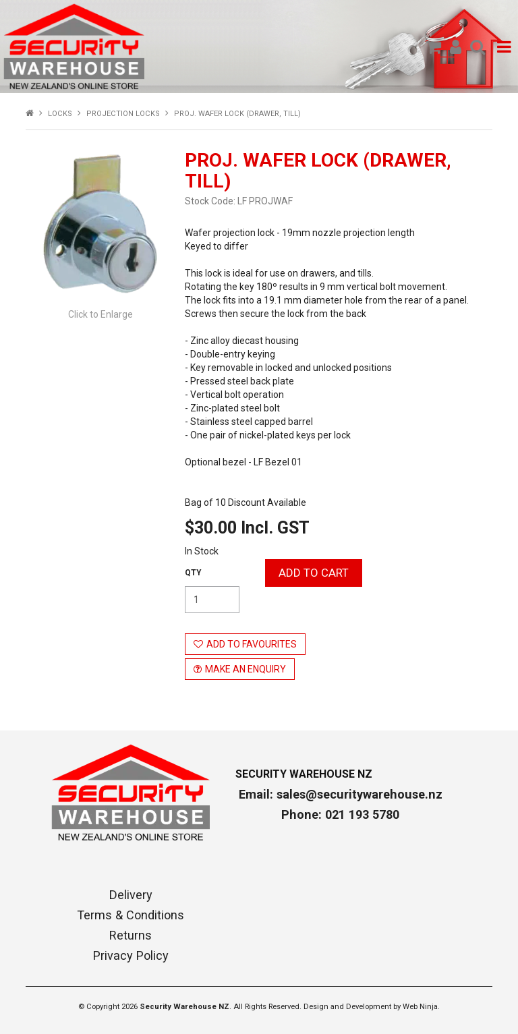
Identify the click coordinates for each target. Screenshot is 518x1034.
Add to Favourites (251, 644)
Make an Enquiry (245, 669)
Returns (130, 935)
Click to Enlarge (100, 314)
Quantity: (193, 572)
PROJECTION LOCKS (123, 113)
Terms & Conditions (130, 915)
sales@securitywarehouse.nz (359, 794)
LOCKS (60, 113)
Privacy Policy (131, 956)
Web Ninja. (421, 1006)
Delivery (130, 895)
